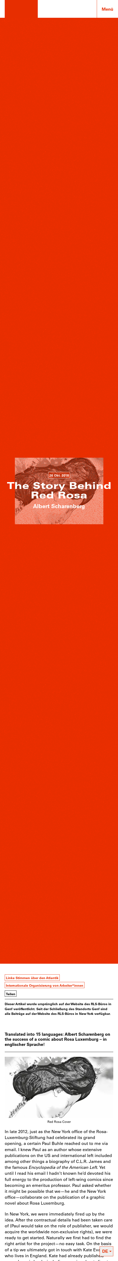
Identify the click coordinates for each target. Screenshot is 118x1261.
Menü (107, 9)
